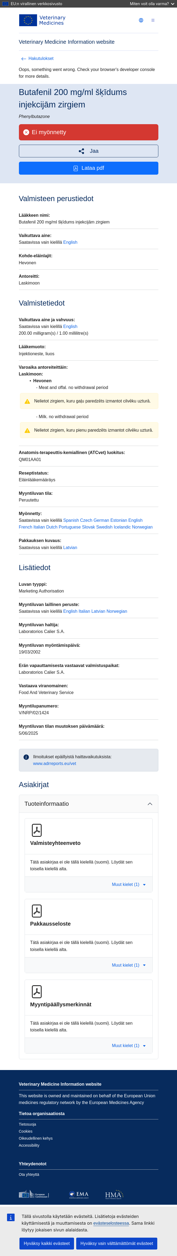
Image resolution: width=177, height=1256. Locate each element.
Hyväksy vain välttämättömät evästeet (117, 1243)
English (70, 242)
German (101, 520)
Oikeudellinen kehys (36, 1138)
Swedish (104, 527)
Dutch (52, 527)
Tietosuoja (27, 1124)
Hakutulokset (37, 58)
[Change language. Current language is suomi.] (141, 20)
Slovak (88, 527)
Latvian (70, 547)
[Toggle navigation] (153, 20)
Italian (39, 527)
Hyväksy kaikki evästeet (47, 1243)
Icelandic (122, 527)
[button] (88, 151)
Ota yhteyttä (29, 1174)
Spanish (71, 520)
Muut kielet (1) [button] (129, 884)
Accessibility (29, 1145)
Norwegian (142, 527)
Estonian (118, 520)
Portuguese (70, 527)
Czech (86, 520)
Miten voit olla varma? (152, 3)
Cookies (26, 1131)
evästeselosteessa (111, 1223)
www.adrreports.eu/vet (54, 763)
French (25, 527)
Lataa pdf (88, 168)
